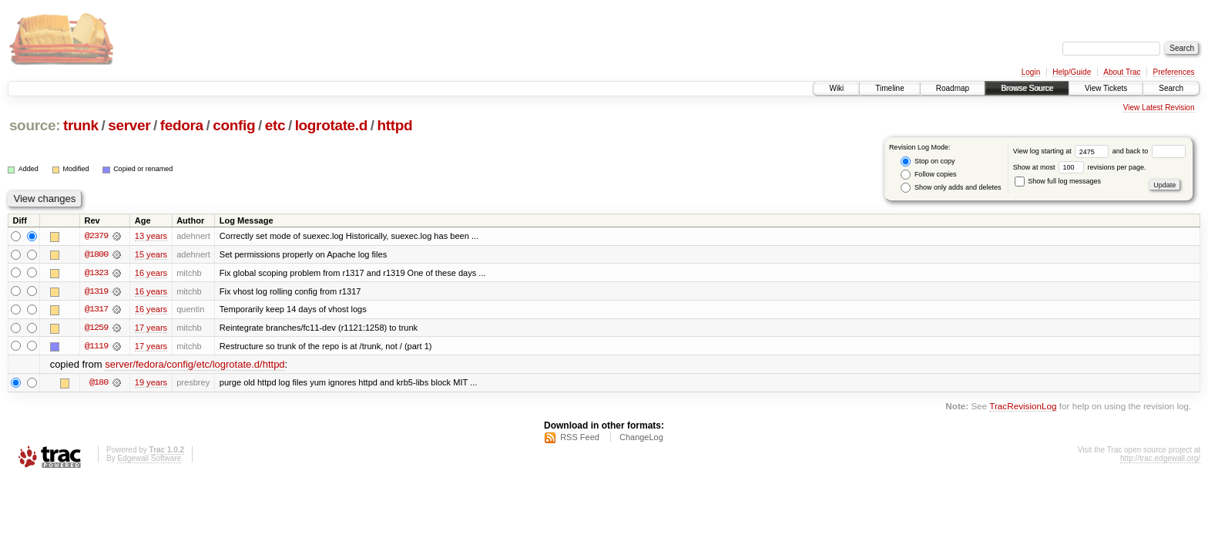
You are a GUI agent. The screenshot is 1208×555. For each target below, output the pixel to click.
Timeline (889, 88)
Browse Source (1027, 88)
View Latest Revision (1159, 107)
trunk (81, 125)
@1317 (96, 310)
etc (275, 125)
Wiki (836, 88)
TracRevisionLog (1022, 407)
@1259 (96, 328)
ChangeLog (641, 438)
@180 (98, 384)
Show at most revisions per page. (1079, 167)
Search (1171, 88)
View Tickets (1106, 88)
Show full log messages (1058, 181)
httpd (395, 125)
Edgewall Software (149, 460)
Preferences (1174, 72)
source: (34, 125)
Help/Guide (1071, 72)
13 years (151, 235)
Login (1031, 72)
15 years (151, 254)
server (129, 125)
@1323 (96, 273)
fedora (181, 125)
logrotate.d (331, 125)
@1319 (96, 291)
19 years (151, 383)
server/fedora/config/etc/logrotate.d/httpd (194, 366)
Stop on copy (928, 161)
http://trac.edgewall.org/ (1160, 460)
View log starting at (1062, 151)
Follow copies (928, 175)
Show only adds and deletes (951, 188)
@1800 (96, 254)
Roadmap (952, 88)
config (234, 125)
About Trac (1121, 72)
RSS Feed (579, 438)
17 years (151, 328)
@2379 (96, 236)
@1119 (96, 347)
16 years (151, 273)
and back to (1149, 151)
